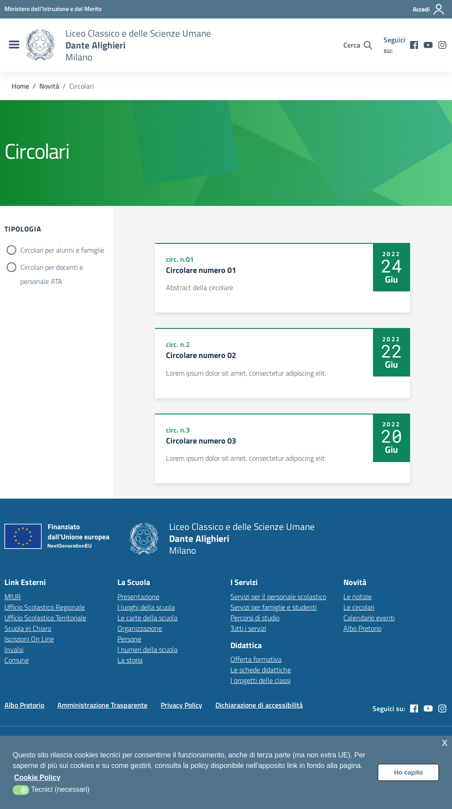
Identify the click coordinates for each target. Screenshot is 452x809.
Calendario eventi (369, 617)
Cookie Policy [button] (37, 777)
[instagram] (442, 45)
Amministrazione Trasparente (102, 705)
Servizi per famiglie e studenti (273, 607)
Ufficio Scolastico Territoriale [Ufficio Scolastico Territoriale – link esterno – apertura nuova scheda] (45, 617)
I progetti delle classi (260, 680)
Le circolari (358, 607)
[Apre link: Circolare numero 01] (282, 278)
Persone (129, 639)
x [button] (445, 742)
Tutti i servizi (248, 628)
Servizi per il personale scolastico (278, 596)
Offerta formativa (256, 659)
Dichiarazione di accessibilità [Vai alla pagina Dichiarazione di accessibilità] (259, 705)
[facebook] (414, 45)
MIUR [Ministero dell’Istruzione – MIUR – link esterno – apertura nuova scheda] (12, 596)
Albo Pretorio (362, 628)
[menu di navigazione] (13, 45)
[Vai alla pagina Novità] (49, 86)
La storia (130, 660)
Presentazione (138, 596)
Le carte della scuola (147, 617)
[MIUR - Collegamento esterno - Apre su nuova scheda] (53, 9)
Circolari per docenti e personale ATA (51, 268)
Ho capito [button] (408, 772)
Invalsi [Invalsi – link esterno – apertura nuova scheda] (13, 649)
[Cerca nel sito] (358, 45)
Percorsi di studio (254, 617)
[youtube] (428, 45)
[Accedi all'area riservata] (429, 9)
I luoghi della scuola (146, 607)
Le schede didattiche (260, 669)
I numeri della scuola (147, 649)
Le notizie (357, 596)
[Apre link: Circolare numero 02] (282, 363)
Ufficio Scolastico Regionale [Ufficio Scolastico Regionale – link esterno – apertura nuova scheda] (44, 607)
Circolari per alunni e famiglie (62, 250)
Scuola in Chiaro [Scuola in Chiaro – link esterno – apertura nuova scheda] (27, 628)
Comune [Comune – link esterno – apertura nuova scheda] (16, 660)
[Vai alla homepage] (40, 45)
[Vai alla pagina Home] (20, 86)
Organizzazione (139, 628)
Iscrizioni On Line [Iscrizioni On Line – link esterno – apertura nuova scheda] (29, 639)
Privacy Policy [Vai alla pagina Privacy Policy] (181, 705)
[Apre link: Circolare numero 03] (282, 448)
